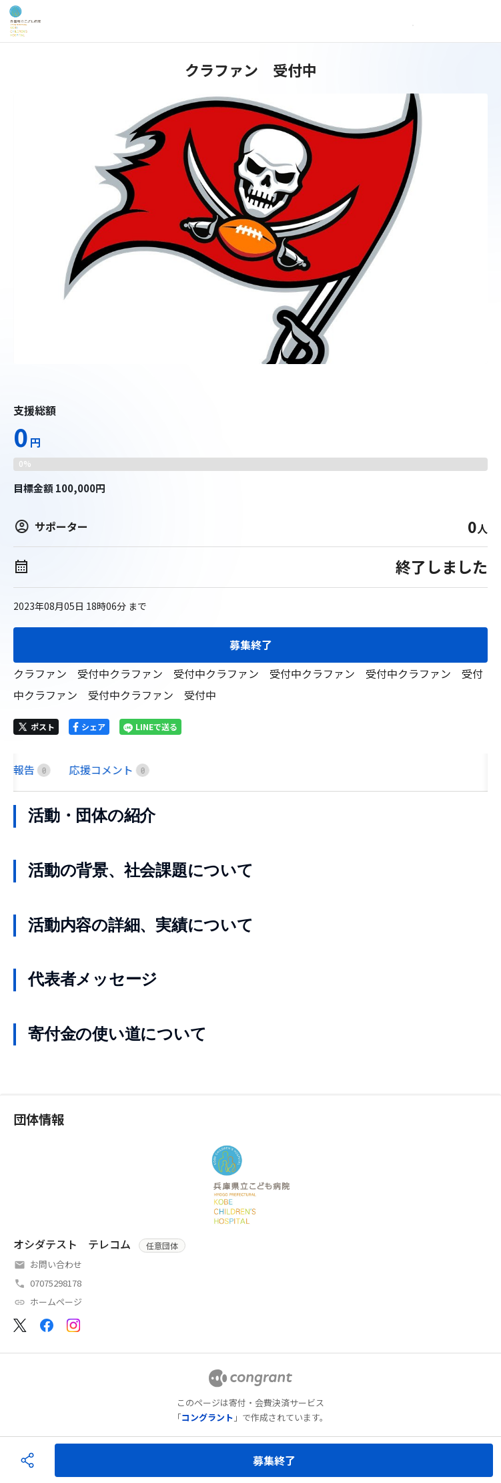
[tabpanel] (250, 925)
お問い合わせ (56, 1264)
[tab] (29, 770)
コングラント (207, 1417)
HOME (29, 770)
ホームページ (56, 1301)
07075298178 (55, 1283)
